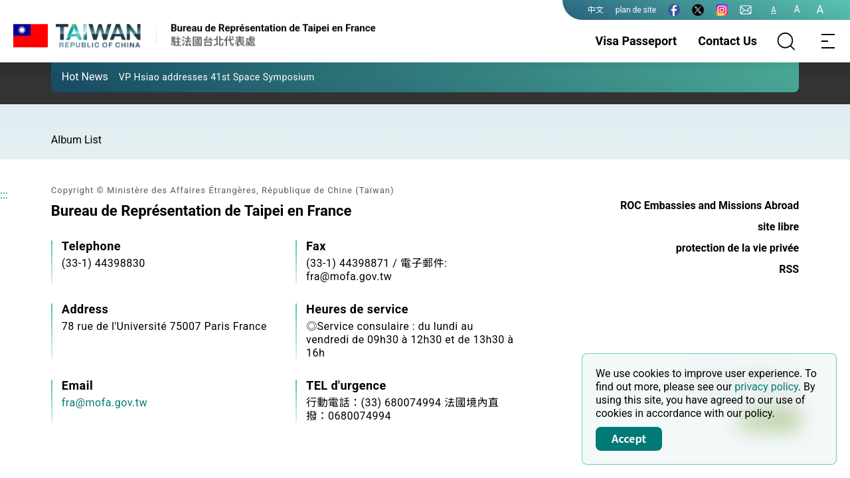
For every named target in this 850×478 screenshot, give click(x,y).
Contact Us (727, 41)
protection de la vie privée (737, 248)
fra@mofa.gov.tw (104, 402)
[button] (71, 76)
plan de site (636, 10)
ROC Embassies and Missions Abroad (709, 205)
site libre (778, 226)
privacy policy (766, 386)
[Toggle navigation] (829, 41)
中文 (596, 10)
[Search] (786, 41)
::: (4, 195)
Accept (629, 438)
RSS (789, 269)
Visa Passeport (636, 41)
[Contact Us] (746, 10)
